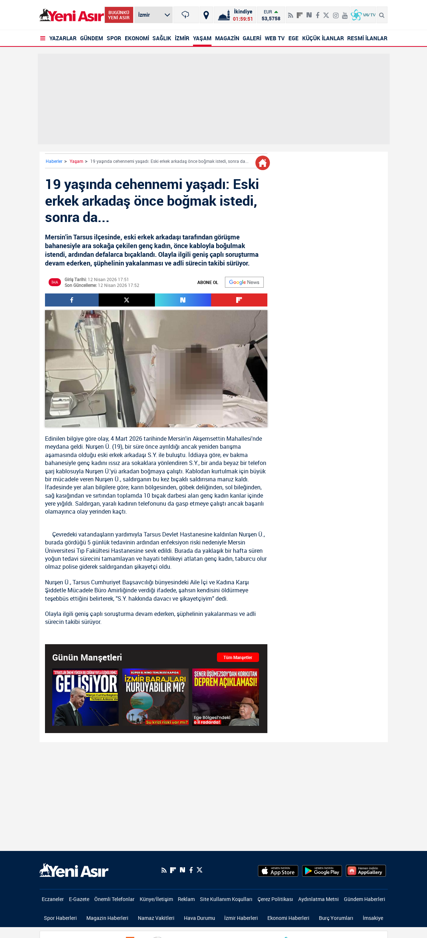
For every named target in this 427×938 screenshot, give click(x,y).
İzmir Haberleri (241, 917)
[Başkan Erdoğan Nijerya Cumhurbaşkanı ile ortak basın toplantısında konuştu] (85, 697)
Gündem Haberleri (364, 899)
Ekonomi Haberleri (288, 917)
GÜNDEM (91, 38)
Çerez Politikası (275, 899)
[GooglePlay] (322, 870)
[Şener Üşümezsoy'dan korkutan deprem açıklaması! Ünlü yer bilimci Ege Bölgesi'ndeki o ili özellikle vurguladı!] (225, 697)
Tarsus (152, 534)
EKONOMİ (137, 38)
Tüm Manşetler (237, 657)
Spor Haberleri (60, 917)
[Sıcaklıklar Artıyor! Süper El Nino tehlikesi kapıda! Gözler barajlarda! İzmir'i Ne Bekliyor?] (155, 697)
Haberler (54, 161)
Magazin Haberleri (107, 917)
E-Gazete (79, 899)
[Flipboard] (300, 12)
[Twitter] (326, 12)
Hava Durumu (199, 917)
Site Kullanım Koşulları (226, 899)
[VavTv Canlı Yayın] (363, 14)
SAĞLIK (161, 38)
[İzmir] (186, 15)
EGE (293, 38)
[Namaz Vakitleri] (235, 15)
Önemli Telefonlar (114, 899)
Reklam (186, 899)
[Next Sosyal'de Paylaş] (309, 12)
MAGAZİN (227, 38)
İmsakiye (373, 917)
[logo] (74, 869)
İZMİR (182, 38)
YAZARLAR (63, 38)
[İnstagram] (335, 12)
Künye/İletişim (156, 899)
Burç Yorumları (336, 917)
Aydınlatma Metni (318, 899)
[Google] (244, 282)
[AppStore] (278, 870)
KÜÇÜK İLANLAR (323, 38)
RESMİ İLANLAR (367, 38)
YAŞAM (202, 38)
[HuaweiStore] (366, 870)
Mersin (176, 439)
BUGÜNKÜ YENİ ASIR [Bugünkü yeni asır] (119, 14)
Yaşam (76, 161)
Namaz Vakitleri (156, 917)
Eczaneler (53, 899)
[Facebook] (317, 12)
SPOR (114, 38)
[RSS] (290, 12)
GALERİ (252, 38)
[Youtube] (345, 12)
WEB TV (275, 38)
